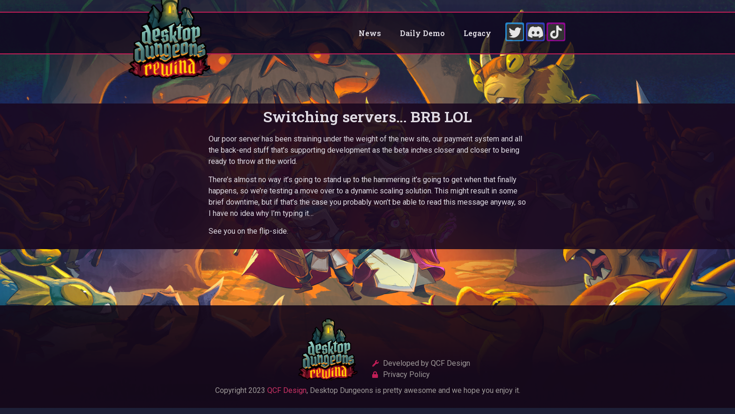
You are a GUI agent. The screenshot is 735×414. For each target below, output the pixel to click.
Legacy (477, 36)
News (370, 36)
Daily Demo (422, 36)
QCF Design (287, 396)
